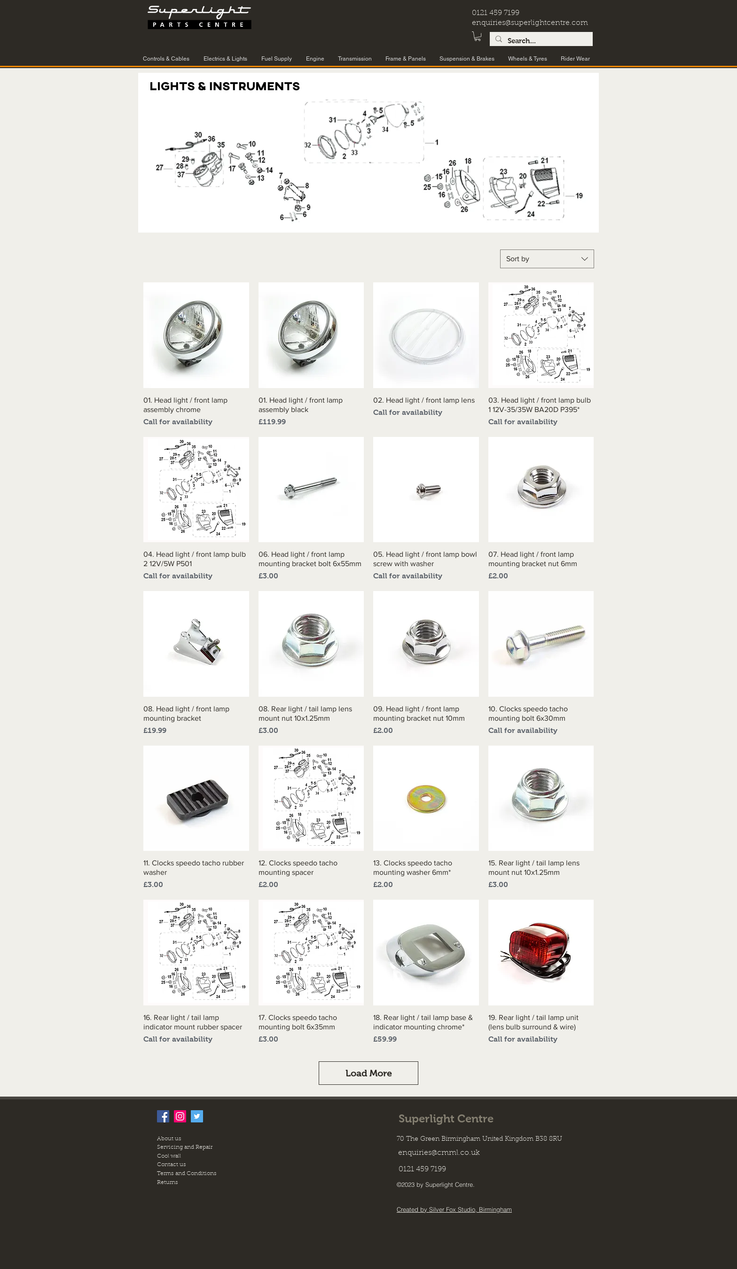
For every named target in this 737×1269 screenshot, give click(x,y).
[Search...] (540, 41)
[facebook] (163, 1116)
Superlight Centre (446, 1118)
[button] (477, 36)
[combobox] (547, 258)
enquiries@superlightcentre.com (530, 23)
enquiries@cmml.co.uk (439, 1153)
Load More (368, 1073)
